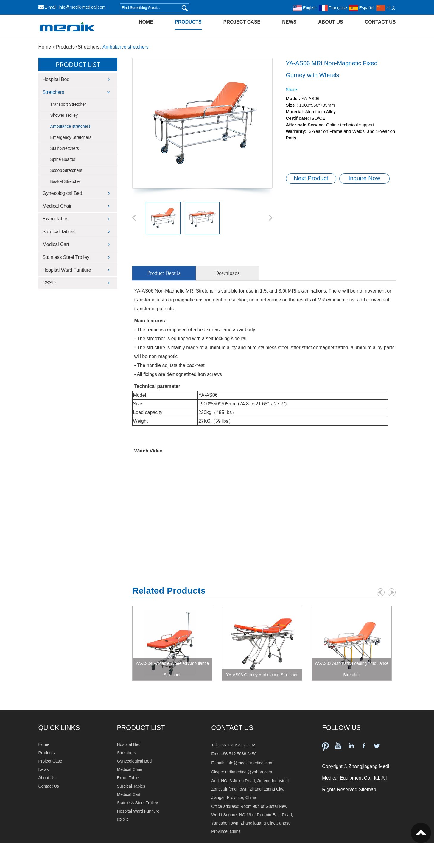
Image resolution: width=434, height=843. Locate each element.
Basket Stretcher (65, 181)
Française (333, 7)
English (305, 7)
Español (361, 7)
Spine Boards (62, 159)
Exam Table (55, 218)
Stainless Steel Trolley (66, 257)
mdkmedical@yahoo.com (248, 771)
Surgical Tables (59, 231)
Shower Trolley (64, 115)
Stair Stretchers (64, 148)
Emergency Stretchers (71, 137)
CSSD (49, 282)
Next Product (311, 178)
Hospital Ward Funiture (67, 270)
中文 (386, 7)
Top (421, 833)
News (289, 21)
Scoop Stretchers (66, 170)
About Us (330, 21)
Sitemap (367, 789)
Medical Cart (56, 244)
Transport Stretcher (68, 104)
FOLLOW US (341, 727)
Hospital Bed (56, 79)
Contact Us (380, 21)
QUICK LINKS (59, 727)
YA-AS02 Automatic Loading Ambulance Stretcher (352, 669)
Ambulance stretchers (125, 46)
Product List (78, 64)
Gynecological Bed (62, 193)
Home (146, 21)
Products (188, 21)
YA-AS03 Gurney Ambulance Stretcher (262, 674)
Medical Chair (57, 206)
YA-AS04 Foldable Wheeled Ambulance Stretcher (172, 669)
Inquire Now (364, 178)
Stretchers (88, 46)
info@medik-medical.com (82, 7)
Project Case (241, 21)
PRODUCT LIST (141, 727)
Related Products (169, 590)
